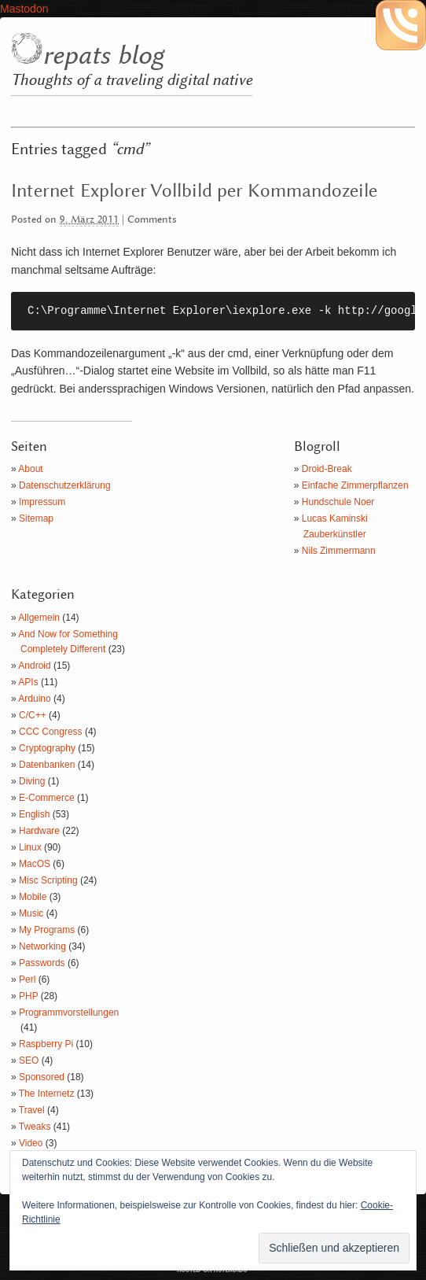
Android (34, 665)
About (30, 468)
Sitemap (36, 518)
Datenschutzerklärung (65, 485)
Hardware (39, 830)
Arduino (34, 698)
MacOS (34, 863)
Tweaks (35, 1126)
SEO (29, 1060)
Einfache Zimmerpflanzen (355, 485)
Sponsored (41, 1077)
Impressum (42, 501)
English (34, 814)
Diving (32, 781)
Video (30, 1143)
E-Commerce (47, 797)
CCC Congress (51, 731)
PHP (28, 995)
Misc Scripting (48, 880)
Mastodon (24, 8)
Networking (42, 946)
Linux (30, 847)
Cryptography (47, 748)
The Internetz (47, 1093)
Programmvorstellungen (69, 1012)
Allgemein (39, 617)
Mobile (32, 896)
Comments (152, 220)
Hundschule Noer (338, 501)
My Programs (47, 929)
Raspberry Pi (46, 1043)
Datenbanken (47, 764)
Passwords (42, 962)
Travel (32, 1110)
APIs (28, 682)
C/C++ (32, 715)
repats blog (102, 56)
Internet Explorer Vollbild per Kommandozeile (194, 191)
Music (31, 913)
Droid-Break (327, 468)
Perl (27, 979)
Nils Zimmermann (339, 550)
